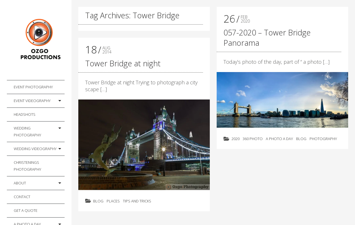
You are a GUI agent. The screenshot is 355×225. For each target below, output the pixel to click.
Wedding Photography (27, 132)
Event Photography (33, 86)
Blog (98, 201)
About (20, 183)
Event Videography (32, 100)
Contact (22, 196)
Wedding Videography (35, 148)
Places (113, 201)
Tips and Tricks (137, 201)
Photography (323, 138)
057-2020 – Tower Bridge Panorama (267, 37)
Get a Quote (25, 210)
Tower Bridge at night (123, 63)
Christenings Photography (27, 166)
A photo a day (279, 138)
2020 (236, 138)
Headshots (24, 114)
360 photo (253, 138)
